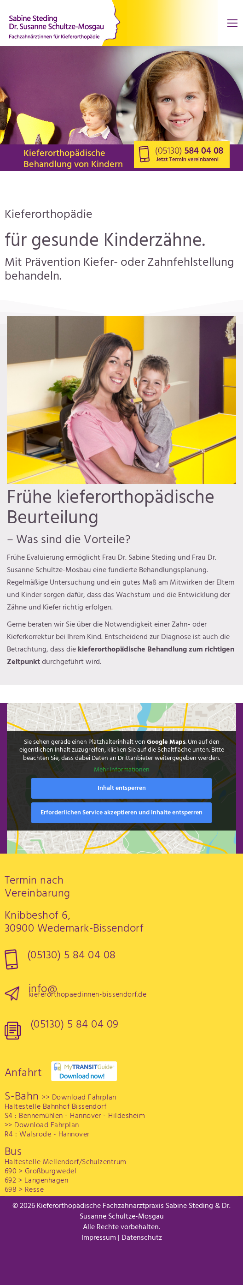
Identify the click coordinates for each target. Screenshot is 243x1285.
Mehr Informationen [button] (122, 770)
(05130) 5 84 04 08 (71, 955)
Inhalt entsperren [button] (122, 788)
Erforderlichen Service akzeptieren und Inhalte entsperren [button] (121, 812)
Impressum (98, 1238)
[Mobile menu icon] (232, 23)
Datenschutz (142, 1238)
